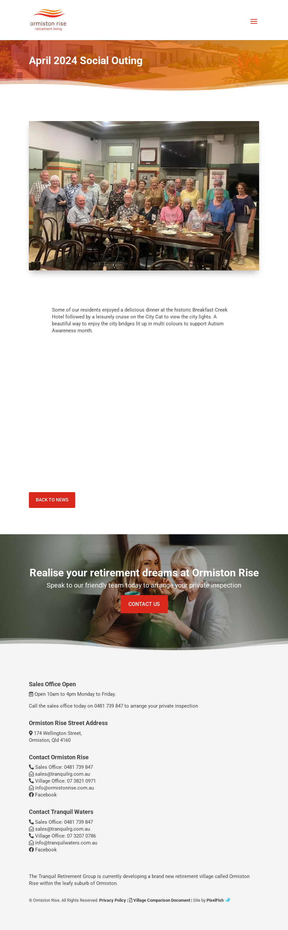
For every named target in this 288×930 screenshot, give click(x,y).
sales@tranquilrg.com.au (59, 774)
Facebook (43, 795)
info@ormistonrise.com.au (61, 788)
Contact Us (144, 604)
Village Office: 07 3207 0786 (62, 836)
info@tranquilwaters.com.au (63, 843)
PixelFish (218, 900)
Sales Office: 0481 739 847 (61, 767)
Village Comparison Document (159, 900)
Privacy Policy (112, 900)
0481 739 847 (108, 706)
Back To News (52, 499)
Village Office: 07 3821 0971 (62, 781)
